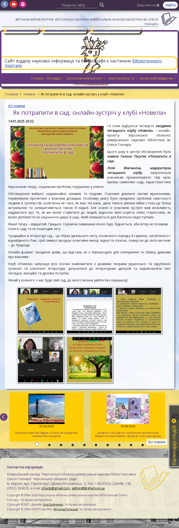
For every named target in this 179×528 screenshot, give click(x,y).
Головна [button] (37, 78)
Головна (11, 94)
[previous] (3, 417)
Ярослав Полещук (65, 509)
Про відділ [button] (55, 78)
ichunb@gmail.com (55, 488)
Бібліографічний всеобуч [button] (85, 78)
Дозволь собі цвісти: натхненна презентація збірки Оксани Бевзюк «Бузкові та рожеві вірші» (128, 416)
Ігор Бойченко (53, 504)
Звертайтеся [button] (148, 5)
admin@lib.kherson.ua (88, 488)
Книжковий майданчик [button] (158, 78)
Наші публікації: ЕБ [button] (122, 78)
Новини (29, 94)
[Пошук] (101, 4)
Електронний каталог (20, 30)
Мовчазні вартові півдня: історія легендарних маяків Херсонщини (46, 416)
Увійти (170, 5)
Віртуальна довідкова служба (63, 30)
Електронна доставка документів (114, 30)
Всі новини (16, 106)
